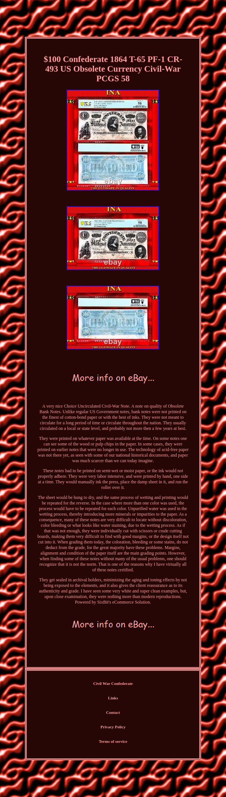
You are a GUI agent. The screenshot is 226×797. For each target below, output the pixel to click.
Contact (113, 712)
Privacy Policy (113, 727)
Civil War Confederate (113, 683)
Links (113, 698)
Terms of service (113, 741)
